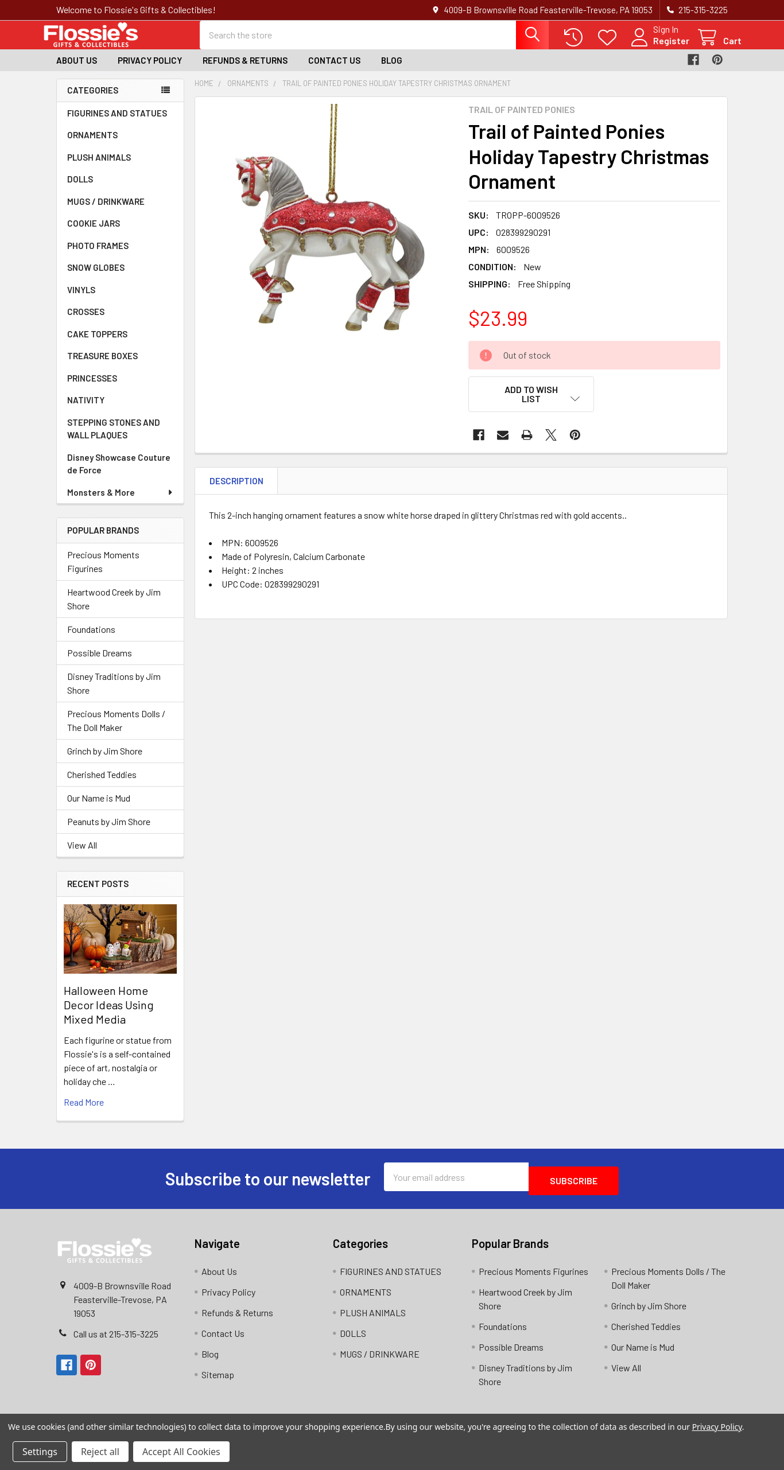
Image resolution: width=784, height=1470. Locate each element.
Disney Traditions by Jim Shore (114, 693)
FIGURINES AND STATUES (117, 123)
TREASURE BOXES (102, 366)
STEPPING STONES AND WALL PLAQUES (113, 439)
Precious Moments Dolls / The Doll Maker (116, 730)
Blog (391, 70)
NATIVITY (85, 410)
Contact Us (334, 70)
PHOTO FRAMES (98, 256)
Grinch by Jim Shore (104, 761)
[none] (328, 240)
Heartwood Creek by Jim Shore (114, 609)
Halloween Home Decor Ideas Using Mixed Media (109, 1015)
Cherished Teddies (102, 784)
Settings (39, 1451)
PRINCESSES (92, 388)
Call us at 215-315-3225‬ (115, 1340)
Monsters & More (120, 502)
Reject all (100, 1451)
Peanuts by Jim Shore (108, 831)
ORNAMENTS (92, 145)
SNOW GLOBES (96, 278)
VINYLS (81, 300)
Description (236, 485)
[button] (531, 404)
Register (657, 47)
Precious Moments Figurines (103, 571)
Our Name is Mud (98, 808)
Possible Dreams (99, 663)
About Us (76, 70)
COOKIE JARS (93, 233)
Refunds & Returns (245, 70)
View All (82, 855)
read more (84, 1112)
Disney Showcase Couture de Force (118, 474)
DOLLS (80, 189)
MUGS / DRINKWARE (106, 212)
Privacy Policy (150, 70)
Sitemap (217, 1380)
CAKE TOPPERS (97, 344)
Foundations (91, 639)
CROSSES (85, 322)
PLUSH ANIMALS (99, 167)
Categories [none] (92, 100)
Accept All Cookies (181, 1451)
